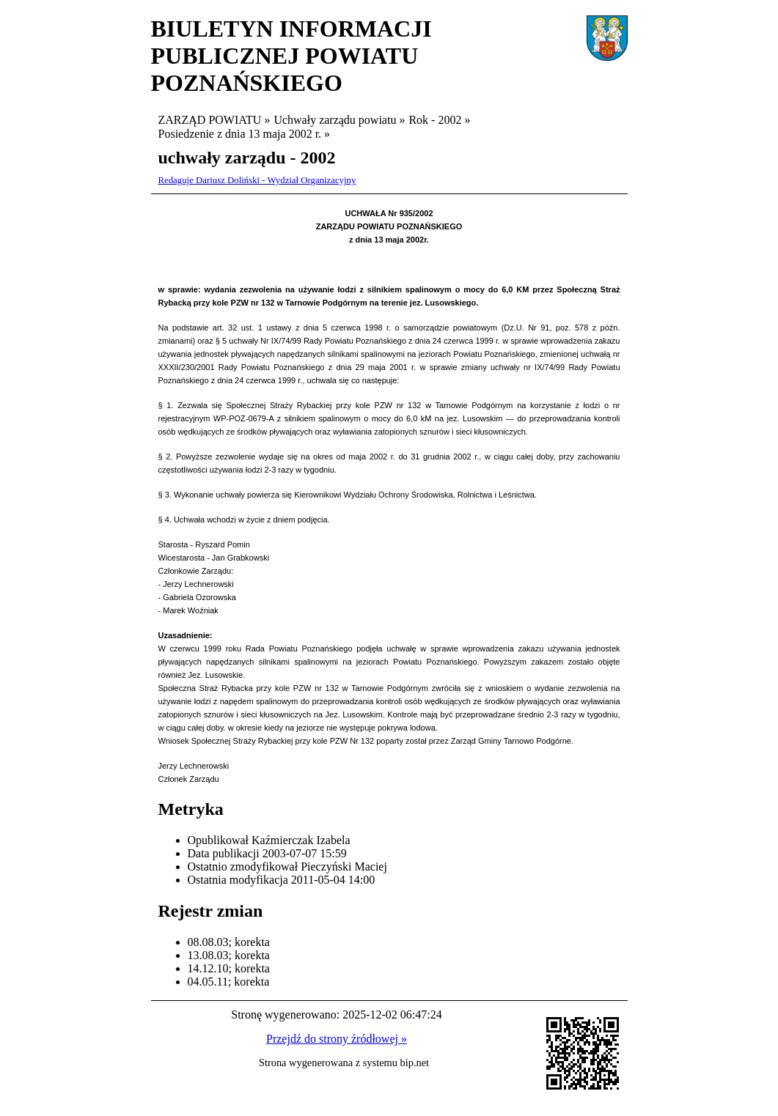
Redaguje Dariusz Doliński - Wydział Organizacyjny (257, 180)
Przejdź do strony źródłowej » (336, 1038)
